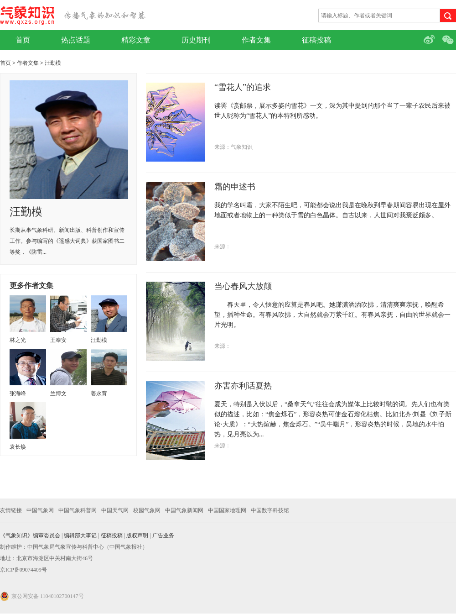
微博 (430, 40)
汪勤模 (53, 63)
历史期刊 (196, 40)
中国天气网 (115, 510)
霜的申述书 (234, 186)
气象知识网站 (72, 15)
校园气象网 (147, 510)
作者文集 (256, 40)
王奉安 (58, 340)
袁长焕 (18, 447)
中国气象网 (40, 510)
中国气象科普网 (77, 510)
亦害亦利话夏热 (243, 385)
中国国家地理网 (227, 510)
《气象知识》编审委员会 (30, 535)
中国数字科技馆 (270, 510)
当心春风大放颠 (243, 286)
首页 (23, 40)
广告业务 (163, 535)
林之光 (18, 340)
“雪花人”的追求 (242, 87)
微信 (449, 40)
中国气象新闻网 (184, 510)
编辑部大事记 (80, 535)
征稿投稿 (316, 40)
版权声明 (137, 535)
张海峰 (18, 393)
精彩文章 (135, 40)
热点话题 (75, 40)
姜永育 (99, 393)
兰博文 (58, 393)
